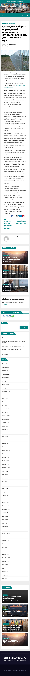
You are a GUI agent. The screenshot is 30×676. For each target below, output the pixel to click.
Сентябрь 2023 (6, 467)
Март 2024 (5, 447)
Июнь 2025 (5, 402)
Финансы (5, 609)
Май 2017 (4, 568)
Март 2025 (5, 412)
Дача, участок (5, 23)
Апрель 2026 (5, 367)
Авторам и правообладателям (14, 670)
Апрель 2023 (5, 485)
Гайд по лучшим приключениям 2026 (11, 258)
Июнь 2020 (5, 544)
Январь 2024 (5, 453)
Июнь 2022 (5, 519)
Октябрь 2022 (5, 505)
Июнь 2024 (5, 436)
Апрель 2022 (5, 526)
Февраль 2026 (6, 374)
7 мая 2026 (7, 615)
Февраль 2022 (6, 533)
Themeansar (25, 666)
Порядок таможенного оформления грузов (13, 346)
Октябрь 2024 (5, 429)
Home (5, 670)
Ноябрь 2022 (5, 502)
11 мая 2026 (7, 600)
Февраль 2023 (6, 492)
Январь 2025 (5, 419)
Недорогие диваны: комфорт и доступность (21, 221)
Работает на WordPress (6, 666)
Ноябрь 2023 (5, 460)
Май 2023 (4, 481)
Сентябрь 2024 (6, 433)
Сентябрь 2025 (6, 391)
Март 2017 (5, 571)
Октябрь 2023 (5, 464)
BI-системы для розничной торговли (14, 287)
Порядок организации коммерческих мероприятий (14, 337)
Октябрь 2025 (5, 388)
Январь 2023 (5, 495)
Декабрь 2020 (5, 540)
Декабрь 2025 (5, 381)
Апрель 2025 (5, 408)
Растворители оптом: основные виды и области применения (13, 273)
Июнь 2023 (5, 478)
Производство (12, 23)
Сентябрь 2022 (6, 509)
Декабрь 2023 (5, 457)
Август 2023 (5, 471)
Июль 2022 (5, 516)
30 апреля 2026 (8, 644)
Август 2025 (5, 395)
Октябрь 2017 (5, 561)
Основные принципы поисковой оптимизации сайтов (13, 612)
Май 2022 (4, 523)
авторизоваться (6, 304)
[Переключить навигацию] (27, 15)
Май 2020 (4, 547)
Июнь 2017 (5, 564)
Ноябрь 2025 (5, 384)
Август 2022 (5, 512)
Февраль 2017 (5, 575)
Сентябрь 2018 (6, 557)
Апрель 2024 (5, 443)
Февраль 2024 (6, 450)
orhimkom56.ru (12, 44)
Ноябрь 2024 (5, 426)
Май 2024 (4, 440)
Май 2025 (4, 405)
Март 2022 (5, 530)
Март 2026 (5, 370)
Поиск (4, 323)
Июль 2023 (5, 474)
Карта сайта (23, 670)
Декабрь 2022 (5, 499)
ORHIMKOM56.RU (9, 6)
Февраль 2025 (6, 415)
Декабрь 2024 (5, 422)
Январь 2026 (5, 377)
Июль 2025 (5, 398)
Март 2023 (5, 488)
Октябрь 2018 (5, 554)
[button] (21, 15)
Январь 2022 (5, 537)
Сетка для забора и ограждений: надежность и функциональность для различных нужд (14, 33)
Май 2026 (4, 363)
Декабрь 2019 (5, 550)
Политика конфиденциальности (15, 672)
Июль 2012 (5, 578)
